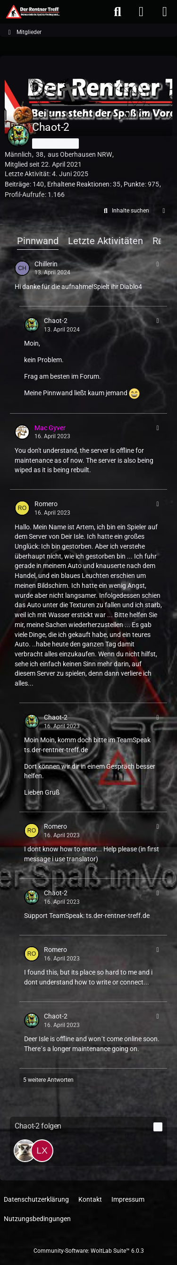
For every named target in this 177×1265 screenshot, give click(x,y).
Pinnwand (38, 240)
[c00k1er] (25, 1150)
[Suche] (117, 11)
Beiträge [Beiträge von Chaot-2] (17, 184)
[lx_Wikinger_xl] (42, 1150)
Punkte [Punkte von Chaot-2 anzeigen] (134, 184)
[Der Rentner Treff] (32, 11)
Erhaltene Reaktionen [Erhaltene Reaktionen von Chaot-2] (78, 184)
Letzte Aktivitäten (105, 240)
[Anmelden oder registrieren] (141, 12)
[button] (125, 211)
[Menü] (164, 11)
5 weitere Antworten (48, 1080)
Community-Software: (89, 1251)
